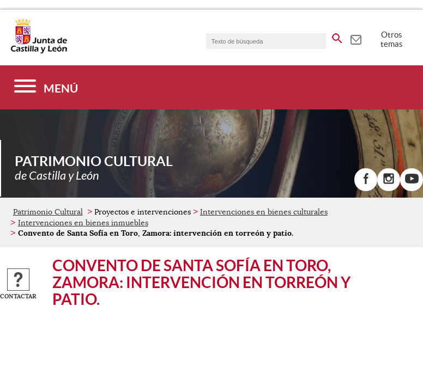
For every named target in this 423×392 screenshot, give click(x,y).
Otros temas (391, 39)
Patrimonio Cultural (48, 212)
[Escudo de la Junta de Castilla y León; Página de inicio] (38, 51)
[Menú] (46, 87)
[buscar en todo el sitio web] (337, 36)
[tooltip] (355, 38)
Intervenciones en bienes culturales (264, 212)
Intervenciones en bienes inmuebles (83, 223)
